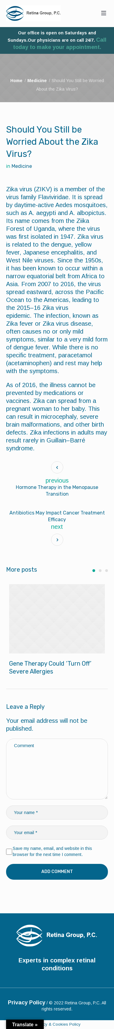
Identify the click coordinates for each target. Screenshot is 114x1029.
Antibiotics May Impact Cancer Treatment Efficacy (57, 516)
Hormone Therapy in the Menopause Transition (57, 490)
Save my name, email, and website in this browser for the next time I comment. (52, 851)
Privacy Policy (26, 1003)
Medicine (37, 80)
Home (16, 80)
